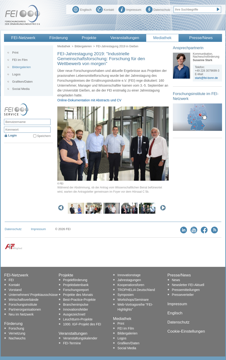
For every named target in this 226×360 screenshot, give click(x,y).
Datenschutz (158, 9)
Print (15, 52)
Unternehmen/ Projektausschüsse (33, 295)
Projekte (89, 38)
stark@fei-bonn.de (206, 78)
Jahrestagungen (129, 280)
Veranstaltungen (124, 38)
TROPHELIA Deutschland (136, 290)
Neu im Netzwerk (21, 314)
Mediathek (162, 38)
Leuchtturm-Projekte (78, 319)
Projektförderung (75, 280)
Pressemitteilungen (186, 290)
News (176, 280)
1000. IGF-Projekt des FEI (82, 324)
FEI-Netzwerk (23, 38)
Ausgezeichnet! (74, 314)
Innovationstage (129, 275)
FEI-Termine (72, 343)
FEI (11, 280)
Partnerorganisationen (25, 309)
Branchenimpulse (75, 304)
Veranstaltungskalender (80, 338)
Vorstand (15, 290)
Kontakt (105, 9)
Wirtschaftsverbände (24, 299)
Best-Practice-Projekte (79, 299)
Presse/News (201, 38)
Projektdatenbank (76, 285)
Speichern (44, 136)
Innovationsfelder (75, 309)
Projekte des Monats (78, 295)
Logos (16, 74)
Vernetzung (17, 333)
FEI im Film (20, 60)
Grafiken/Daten (22, 81)
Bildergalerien (83, 46)
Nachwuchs (17, 338)
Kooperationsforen (130, 285)
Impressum (129, 9)
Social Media (20, 89)
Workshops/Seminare (133, 299)
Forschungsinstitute (23, 304)
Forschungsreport (76, 290)
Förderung (58, 38)
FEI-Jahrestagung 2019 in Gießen (117, 46)
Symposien (125, 295)
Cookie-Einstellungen (186, 331)
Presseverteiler (183, 295)
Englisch (81, 9)
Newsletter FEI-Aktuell (188, 285)
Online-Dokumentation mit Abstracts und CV (89, 100)
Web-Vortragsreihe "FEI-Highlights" (135, 307)
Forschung (16, 328)
